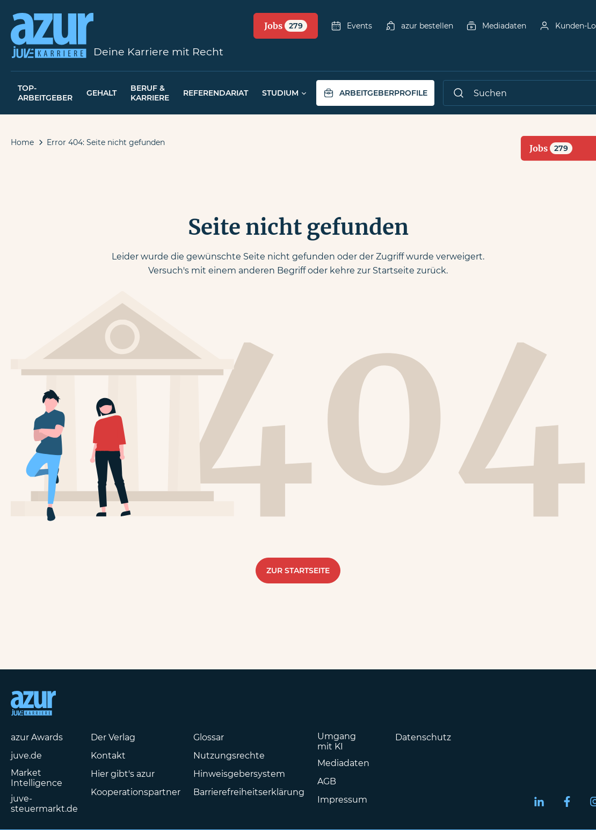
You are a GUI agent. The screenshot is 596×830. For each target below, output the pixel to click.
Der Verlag (113, 737)
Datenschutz (423, 737)
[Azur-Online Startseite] (52, 35)
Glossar (208, 737)
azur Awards (37, 737)
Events (351, 25)
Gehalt (101, 93)
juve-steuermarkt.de (44, 803)
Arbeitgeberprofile (375, 93)
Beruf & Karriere (149, 93)
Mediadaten (496, 25)
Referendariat (215, 93)
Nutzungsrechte (229, 755)
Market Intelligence (36, 778)
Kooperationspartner (135, 792)
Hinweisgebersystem (239, 774)
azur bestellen (419, 25)
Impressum (342, 800)
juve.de (26, 755)
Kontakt (108, 755)
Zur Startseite (298, 570)
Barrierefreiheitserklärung (248, 792)
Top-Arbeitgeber (45, 93)
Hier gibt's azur (123, 774)
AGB (326, 781)
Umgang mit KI (336, 741)
